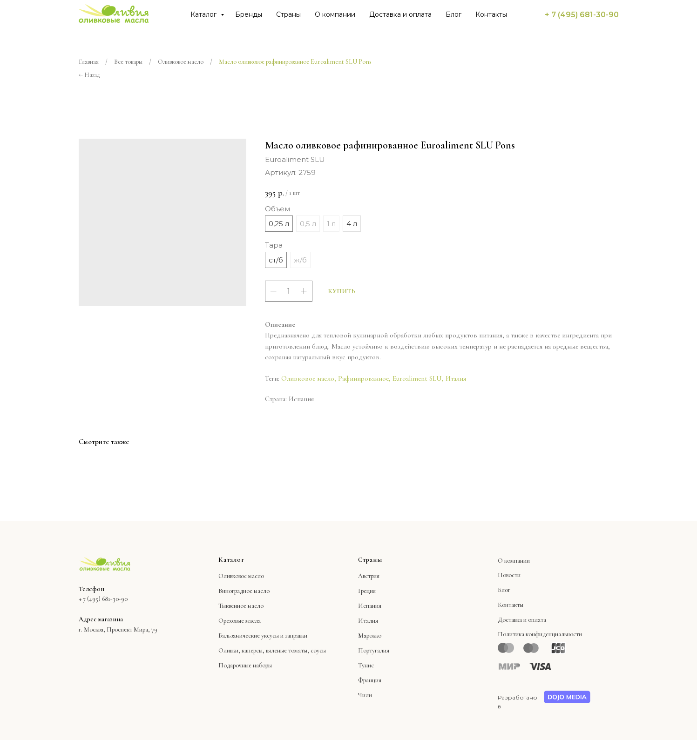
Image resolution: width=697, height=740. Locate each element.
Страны (288, 14)
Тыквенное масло (241, 606)
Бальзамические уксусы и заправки (262, 635)
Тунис (366, 665)
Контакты (491, 14)
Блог (453, 14)
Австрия (368, 576)
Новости (509, 575)
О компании (335, 14)
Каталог (204, 14)
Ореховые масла (239, 621)
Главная (89, 62)
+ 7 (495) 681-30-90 (582, 14)
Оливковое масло (180, 62)
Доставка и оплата (400, 14)
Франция (369, 680)
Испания (369, 606)
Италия (456, 378)
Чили (365, 695)
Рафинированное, (364, 378)
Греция (367, 591)
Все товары (128, 62)
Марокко (369, 635)
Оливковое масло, (308, 378)
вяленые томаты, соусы (296, 650)
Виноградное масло (244, 591)
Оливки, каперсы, (241, 650)
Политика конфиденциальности (540, 634)
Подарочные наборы (245, 665)
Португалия (373, 650)
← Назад (89, 75)
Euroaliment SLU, (418, 378)
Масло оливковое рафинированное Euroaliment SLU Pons (295, 62)
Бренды (248, 14)
